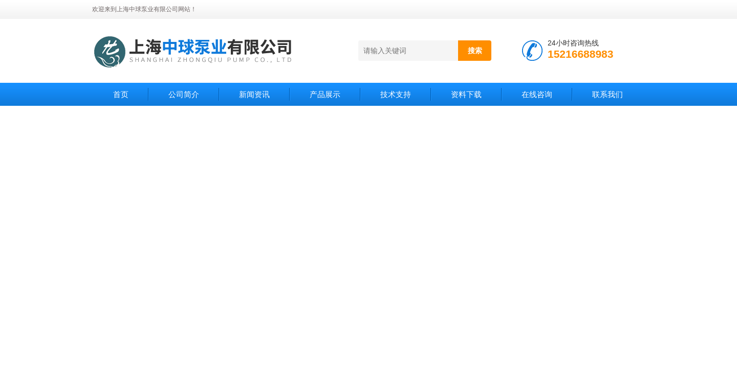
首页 (120, 94)
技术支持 (395, 94)
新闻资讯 (254, 94)
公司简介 (183, 94)
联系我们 (607, 94)
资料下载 (466, 94)
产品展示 (325, 94)
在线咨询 (537, 94)
